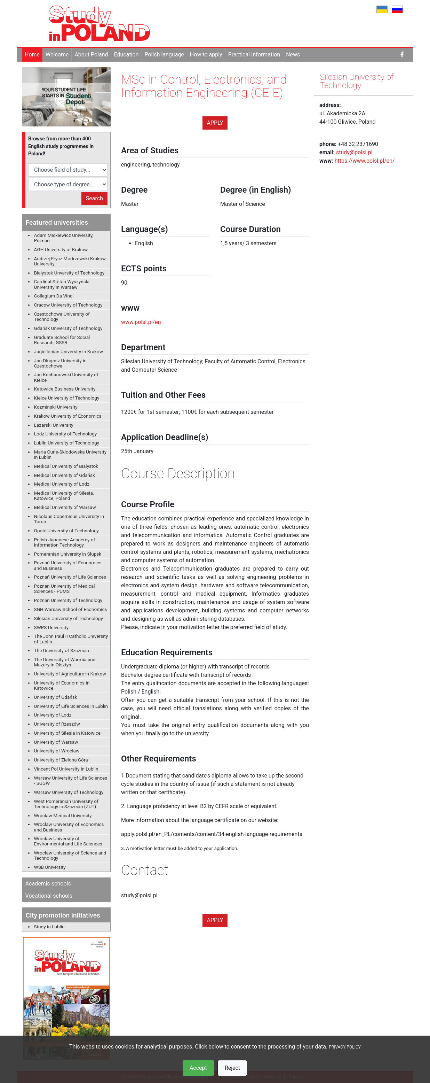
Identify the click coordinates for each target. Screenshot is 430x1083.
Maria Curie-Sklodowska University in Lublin (70, 454)
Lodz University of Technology (65, 433)
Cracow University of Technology (68, 305)
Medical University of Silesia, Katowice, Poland (64, 495)
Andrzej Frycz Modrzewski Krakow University (70, 261)
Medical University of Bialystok (66, 466)
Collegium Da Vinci (54, 296)
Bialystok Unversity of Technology (69, 273)
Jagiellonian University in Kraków (68, 351)
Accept (198, 1068)
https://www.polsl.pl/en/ (365, 160)
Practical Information (254, 54)
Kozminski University (56, 407)
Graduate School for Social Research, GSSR (62, 339)
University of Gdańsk (55, 697)
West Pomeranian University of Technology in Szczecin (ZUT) (66, 803)
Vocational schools (49, 895)
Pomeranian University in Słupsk (68, 554)
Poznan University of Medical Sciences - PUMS (64, 588)
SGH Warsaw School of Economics (70, 609)
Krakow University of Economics (68, 416)
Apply (215, 122)
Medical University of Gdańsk (64, 475)
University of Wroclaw (57, 750)
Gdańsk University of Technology (68, 328)
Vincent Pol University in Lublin (66, 769)
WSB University (50, 867)
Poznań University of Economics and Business (68, 565)
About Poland (91, 54)
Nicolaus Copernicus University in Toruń (69, 518)
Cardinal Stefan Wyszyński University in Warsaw (61, 284)
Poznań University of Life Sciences (70, 577)
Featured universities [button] (57, 222)
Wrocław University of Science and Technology (70, 855)
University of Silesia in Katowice (67, 733)
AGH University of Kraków (61, 249)
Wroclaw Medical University (63, 815)
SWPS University (51, 627)
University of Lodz (53, 715)
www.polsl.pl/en (141, 322)
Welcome (57, 54)
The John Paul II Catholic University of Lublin (71, 638)
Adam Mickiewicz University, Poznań (64, 237)
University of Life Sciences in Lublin (71, 706)
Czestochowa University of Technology (62, 316)
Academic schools (48, 883)
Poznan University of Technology (68, 600)
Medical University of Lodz (61, 484)
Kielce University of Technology (66, 398)
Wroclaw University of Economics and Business (69, 826)
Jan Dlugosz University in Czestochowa (60, 363)
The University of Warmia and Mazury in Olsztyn (65, 662)
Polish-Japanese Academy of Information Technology (64, 542)
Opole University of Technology (66, 530)
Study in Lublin (49, 926)
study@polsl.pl (354, 152)
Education (126, 54)
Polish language (164, 54)
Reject (232, 1068)
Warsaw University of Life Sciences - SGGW (70, 780)
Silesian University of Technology (68, 618)
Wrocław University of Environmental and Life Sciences (68, 841)
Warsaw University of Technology (69, 792)
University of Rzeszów (57, 724)
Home (32, 54)
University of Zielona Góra (61, 760)
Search (94, 198)
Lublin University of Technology (66, 443)
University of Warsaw (56, 742)
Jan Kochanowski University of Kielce (66, 377)
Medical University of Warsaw (65, 507)
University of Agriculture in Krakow (70, 673)
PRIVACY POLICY (345, 1047)
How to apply (206, 54)
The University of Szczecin (61, 650)
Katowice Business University (65, 389)
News (293, 54)
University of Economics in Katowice (62, 685)
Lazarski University (53, 425)
